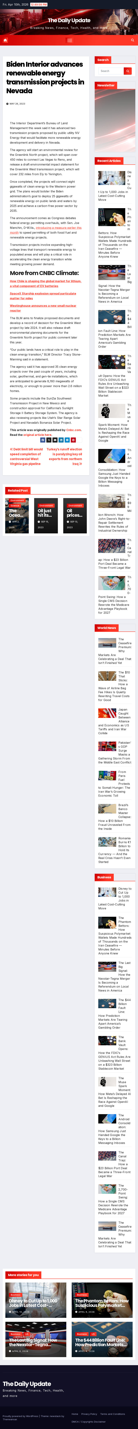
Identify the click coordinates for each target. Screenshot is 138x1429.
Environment (17, 500)
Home (75, 1414)
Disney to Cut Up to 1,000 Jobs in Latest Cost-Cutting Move (33, 1305)
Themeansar (10, 1419)
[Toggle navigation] (69, 40)
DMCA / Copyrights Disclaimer (89, 1421)
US (26, 1334)
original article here (37, 435)
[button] (132, 40)
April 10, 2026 (21, 1312)
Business (15, 1294)
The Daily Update (69, 20)
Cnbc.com (73, 430)
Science (15, 505)
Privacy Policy (89, 1414)
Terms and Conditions (112, 1414)
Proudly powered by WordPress (21, 1416)
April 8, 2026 (87, 1312)
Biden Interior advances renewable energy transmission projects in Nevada (45, 78)
